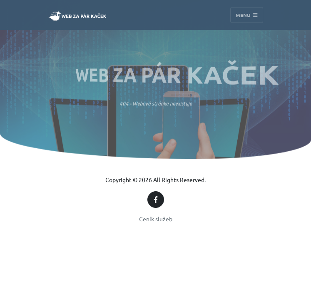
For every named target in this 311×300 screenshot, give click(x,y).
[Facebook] (155, 199)
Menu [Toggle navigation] (247, 15)
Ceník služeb (155, 218)
